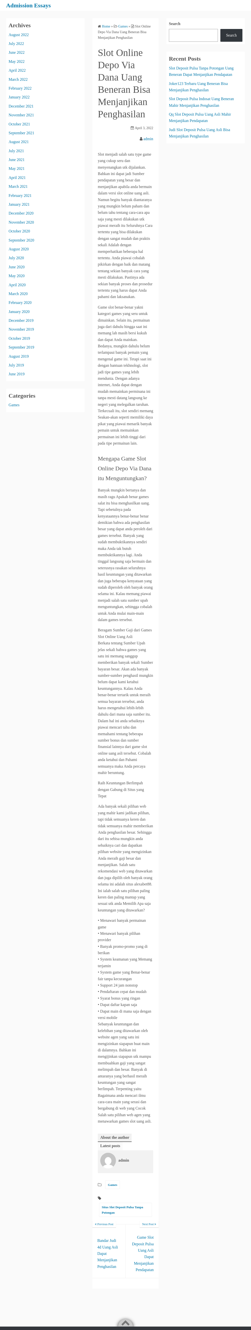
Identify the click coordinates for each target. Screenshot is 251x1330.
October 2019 (19, 338)
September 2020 (21, 240)
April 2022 (17, 70)
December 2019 (21, 320)
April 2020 (17, 285)
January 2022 (19, 97)
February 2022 (20, 88)
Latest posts (110, 1146)
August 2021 (19, 142)
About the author (114, 1137)
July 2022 (16, 43)
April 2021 (17, 178)
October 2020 (19, 231)
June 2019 (17, 374)
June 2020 (17, 267)
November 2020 (21, 222)
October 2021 (19, 124)
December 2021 (21, 106)
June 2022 (17, 52)
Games (112, 1185)
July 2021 (16, 151)
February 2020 (20, 302)
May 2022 (17, 61)
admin (148, 139)
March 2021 (18, 186)
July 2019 (16, 365)
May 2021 (17, 168)
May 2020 (17, 276)
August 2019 (19, 356)
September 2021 (21, 133)
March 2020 (18, 294)
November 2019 (21, 329)
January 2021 (19, 204)
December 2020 (21, 213)
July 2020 (16, 258)
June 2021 (17, 160)
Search (174, 24)
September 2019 (21, 347)
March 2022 (18, 79)
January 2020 (19, 312)
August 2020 (19, 249)
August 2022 (19, 35)
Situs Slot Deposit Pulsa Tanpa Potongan (122, 1209)
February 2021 (20, 195)
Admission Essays (28, 5)
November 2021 (21, 115)
